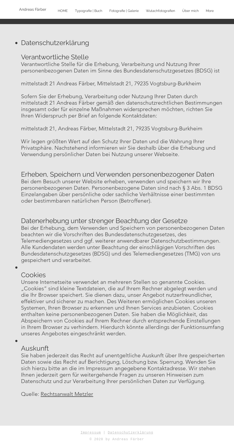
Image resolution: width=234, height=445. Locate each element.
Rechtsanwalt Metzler (67, 394)
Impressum (90, 433)
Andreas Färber (128, 439)
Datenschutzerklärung (130, 433)
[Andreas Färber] (34, 9)
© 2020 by (101, 439)
